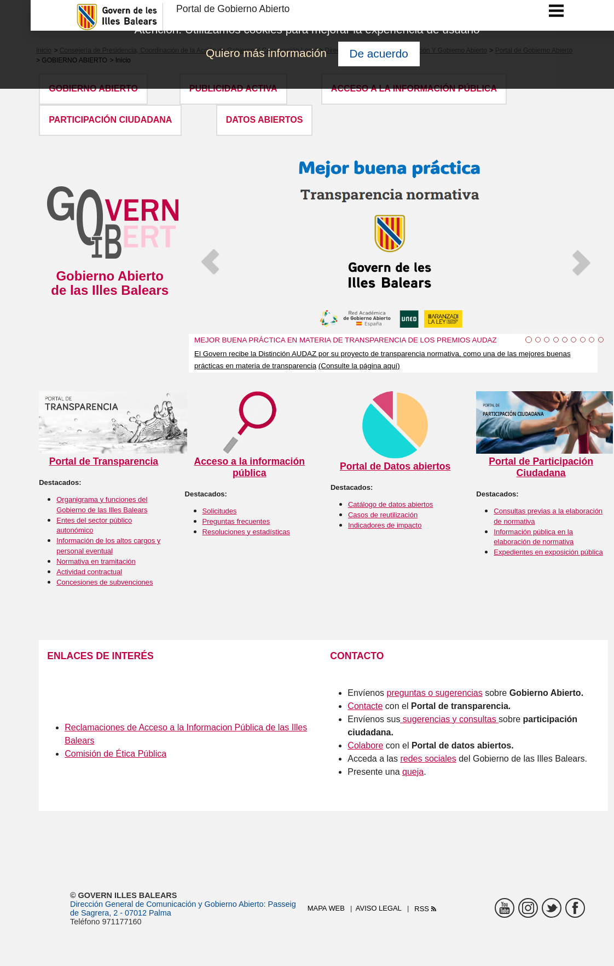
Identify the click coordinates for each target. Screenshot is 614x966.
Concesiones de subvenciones (104, 582)
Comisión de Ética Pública (115, 753)
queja (413, 771)
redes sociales (428, 758)
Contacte (365, 706)
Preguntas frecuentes (236, 521)
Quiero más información (266, 53)
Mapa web (326, 908)
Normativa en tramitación (96, 561)
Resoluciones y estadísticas (246, 532)
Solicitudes (219, 511)
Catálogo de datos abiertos (390, 504)
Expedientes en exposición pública (548, 552)
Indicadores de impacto (384, 525)
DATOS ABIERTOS (264, 119)
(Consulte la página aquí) (359, 366)
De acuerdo (378, 53)
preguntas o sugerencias (435, 693)
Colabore (365, 745)
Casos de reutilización (383, 515)
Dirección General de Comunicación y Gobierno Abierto (167, 904)
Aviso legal (379, 908)
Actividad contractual (89, 572)
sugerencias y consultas (448, 719)
